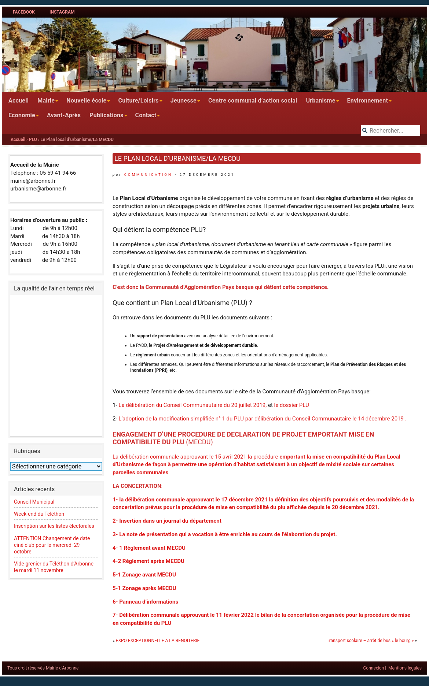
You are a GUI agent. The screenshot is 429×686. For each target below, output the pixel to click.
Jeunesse (183, 100)
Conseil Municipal (34, 502)
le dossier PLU (291, 405)
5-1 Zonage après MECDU (144, 588)
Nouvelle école (86, 100)
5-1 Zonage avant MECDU (144, 574)
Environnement (367, 100)
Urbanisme (320, 100)
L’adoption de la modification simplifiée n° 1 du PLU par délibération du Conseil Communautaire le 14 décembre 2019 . (262, 418)
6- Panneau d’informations (145, 601)
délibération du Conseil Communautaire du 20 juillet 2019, (197, 405)
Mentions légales (405, 668)
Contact (146, 115)
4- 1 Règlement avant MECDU (149, 548)
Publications (106, 115)
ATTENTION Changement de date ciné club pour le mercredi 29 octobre (52, 545)
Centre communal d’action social (252, 100)
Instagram (62, 12)
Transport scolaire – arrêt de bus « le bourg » (370, 640)
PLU (33, 139)
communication (148, 175)
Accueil (18, 100)
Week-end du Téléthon (39, 514)
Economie (21, 115)
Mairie (46, 100)
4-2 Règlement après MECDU (148, 561)
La (122, 405)
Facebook (24, 12)
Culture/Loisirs (138, 100)
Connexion (373, 668)
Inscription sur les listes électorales (54, 526)
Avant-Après (64, 115)
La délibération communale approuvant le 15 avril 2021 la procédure (256, 464)
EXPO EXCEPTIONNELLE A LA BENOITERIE (158, 640)
